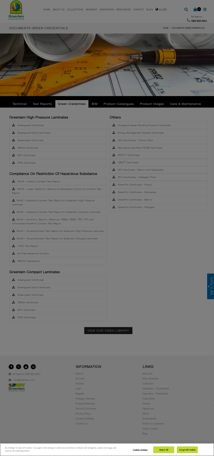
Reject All (163, 449)
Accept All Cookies (187, 449)
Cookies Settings (140, 449)
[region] (107, 449)
